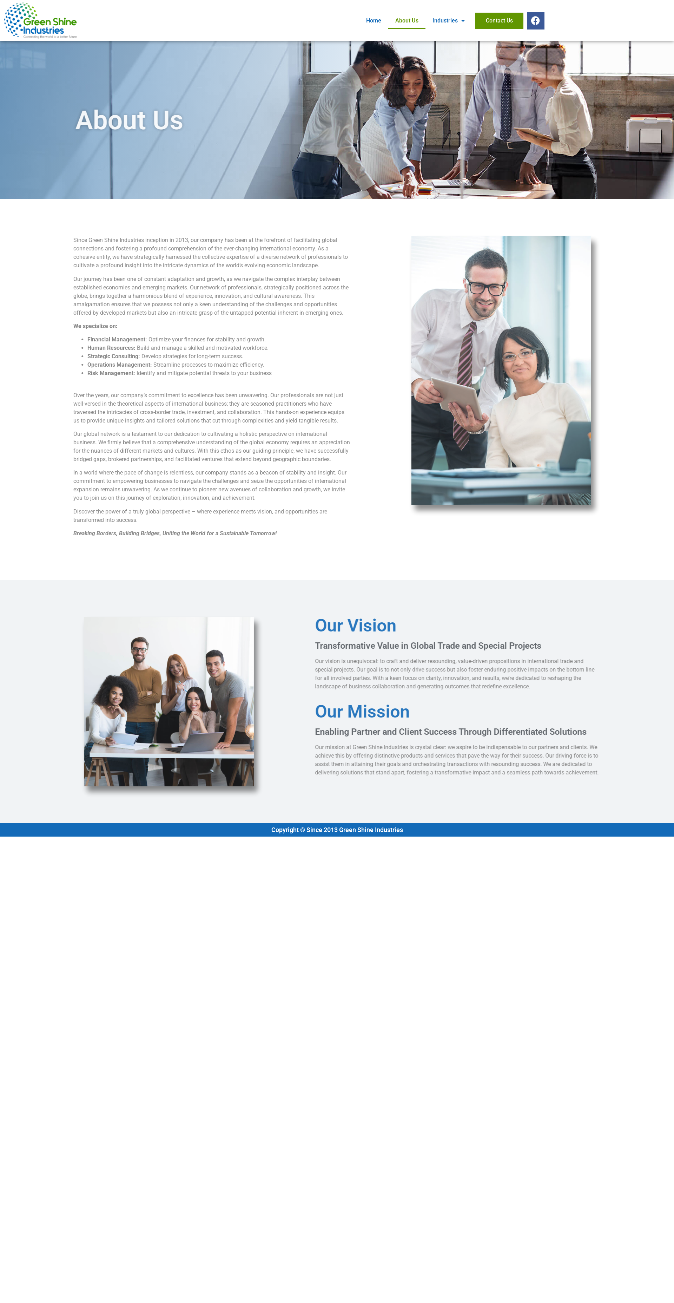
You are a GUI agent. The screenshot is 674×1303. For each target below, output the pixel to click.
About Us (406, 20)
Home (373, 20)
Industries (448, 20)
